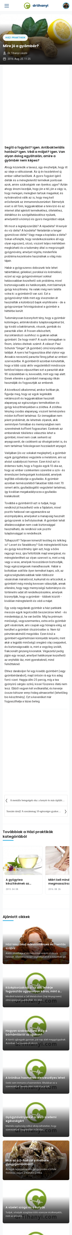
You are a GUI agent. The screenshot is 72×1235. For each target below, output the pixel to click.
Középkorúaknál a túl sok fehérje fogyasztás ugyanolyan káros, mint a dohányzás (33, 989)
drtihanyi (36, 6)
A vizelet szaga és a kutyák (25, 1207)
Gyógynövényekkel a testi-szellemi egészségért (31, 1119)
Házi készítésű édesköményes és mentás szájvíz (36, 946)
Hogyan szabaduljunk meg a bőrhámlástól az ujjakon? (26, 1032)
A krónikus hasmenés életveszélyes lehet (35, 1078)
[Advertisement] (36, 104)
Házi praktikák (15, 37)
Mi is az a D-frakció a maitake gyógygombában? (27, 1162)
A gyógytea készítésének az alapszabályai (17, 883)
